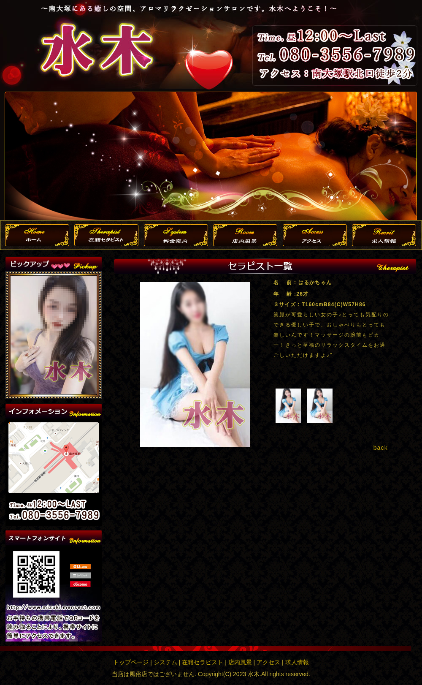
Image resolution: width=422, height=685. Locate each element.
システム (165, 662)
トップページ (131, 662)
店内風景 (240, 662)
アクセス (268, 662)
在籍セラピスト (202, 662)
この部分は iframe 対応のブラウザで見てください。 (53, 335)
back (380, 447)
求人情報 (297, 662)
